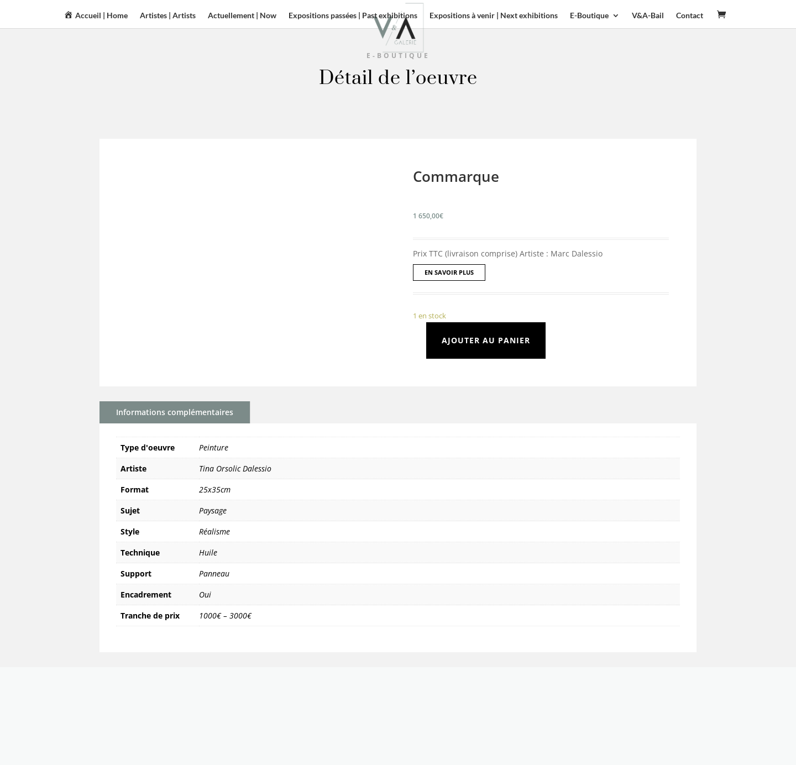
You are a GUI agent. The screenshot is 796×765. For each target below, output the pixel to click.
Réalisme (214, 531)
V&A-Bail (648, 16)
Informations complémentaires (174, 412)
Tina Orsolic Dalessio (235, 468)
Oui (205, 594)
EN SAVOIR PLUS (449, 272)
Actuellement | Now (242, 16)
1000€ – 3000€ (225, 615)
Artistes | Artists (168, 16)
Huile (208, 552)
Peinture (213, 447)
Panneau (214, 573)
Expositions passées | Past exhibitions (353, 16)
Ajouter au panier (486, 340)
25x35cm (215, 489)
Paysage (213, 510)
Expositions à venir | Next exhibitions (494, 16)
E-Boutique (589, 16)
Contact (689, 16)
